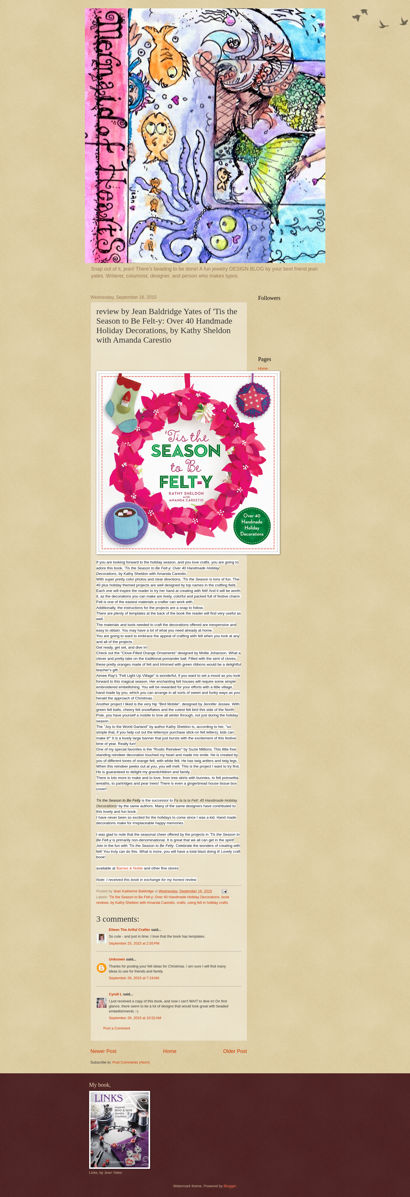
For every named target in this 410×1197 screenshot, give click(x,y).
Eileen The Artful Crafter (129, 930)
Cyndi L (115, 994)
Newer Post (104, 1051)
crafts (181, 902)
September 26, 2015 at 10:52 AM (135, 1018)
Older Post (235, 1051)
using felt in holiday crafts (208, 902)
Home (169, 1051)
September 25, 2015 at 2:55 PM (134, 943)
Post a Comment (116, 1028)
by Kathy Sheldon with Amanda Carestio (142, 902)
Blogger (230, 1186)
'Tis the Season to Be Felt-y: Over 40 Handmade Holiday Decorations (164, 897)
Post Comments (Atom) (131, 1062)
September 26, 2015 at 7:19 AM (134, 978)
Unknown (117, 959)
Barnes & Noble (130, 868)
